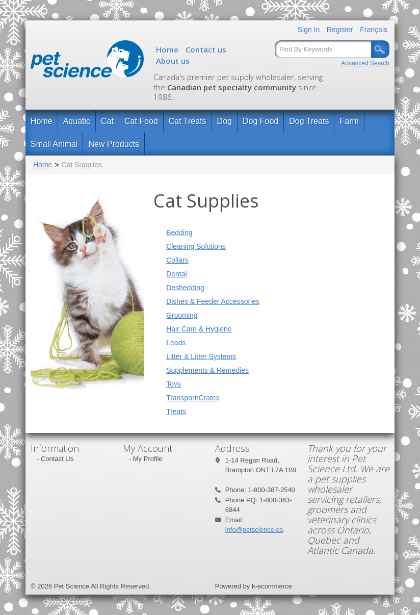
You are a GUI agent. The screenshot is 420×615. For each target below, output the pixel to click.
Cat (107, 121)
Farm (348, 121)
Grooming (181, 315)
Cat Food (141, 121)
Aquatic (76, 121)
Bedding (179, 232)
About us (173, 61)
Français (373, 29)
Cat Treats (187, 121)
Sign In (309, 29)
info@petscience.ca (254, 529)
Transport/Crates (193, 398)
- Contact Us (55, 459)
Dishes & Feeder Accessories (212, 301)
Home (167, 49)
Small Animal (54, 144)
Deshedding (185, 288)
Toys (173, 384)
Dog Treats (309, 121)
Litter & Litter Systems (201, 356)
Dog (224, 121)
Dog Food (260, 121)
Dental (176, 274)
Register (340, 29)
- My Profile (146, 459)
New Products (113, 144)
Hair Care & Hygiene (198, 329)
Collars (177, 260)
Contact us (206, 49)
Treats (176, 411)
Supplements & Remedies (207, 370)
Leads (176, 343)
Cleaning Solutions (196, 246)
